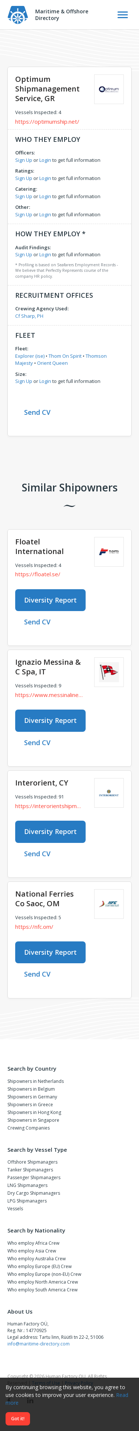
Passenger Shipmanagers (33, 1177)
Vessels (15, 1208)
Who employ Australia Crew (36, 1258)
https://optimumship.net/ (47, 121)
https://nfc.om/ (34, 926)
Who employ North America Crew (42, 1282)
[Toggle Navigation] (123, 15)
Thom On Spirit (65, 356)
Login (45, 160)
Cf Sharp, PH (29, 316)
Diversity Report (50, 600)
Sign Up (23, 160)
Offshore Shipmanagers (32, 1162)
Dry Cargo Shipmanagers (33, 1193)
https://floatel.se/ (37, 574)
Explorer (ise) (29, 356)
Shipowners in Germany (32, 1097)
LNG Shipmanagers (27, 1185)
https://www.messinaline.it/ (49, 694)
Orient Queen (52, 363)
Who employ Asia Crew (31, 1251)
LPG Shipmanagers (27, 1201)
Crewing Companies (28, 1128)
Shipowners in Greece (30, 1104)
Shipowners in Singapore (33, 1120)
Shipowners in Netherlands (35, 1081)
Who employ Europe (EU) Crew (39, 1266)
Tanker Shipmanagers (30, 1170)
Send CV (37, 412)
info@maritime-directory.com (38, 1344)
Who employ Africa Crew (33, 1243)
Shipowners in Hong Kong (34, 1112)
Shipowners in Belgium (31, 1089)
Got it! (17, 1418)
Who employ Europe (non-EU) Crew (44, 1274)
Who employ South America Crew (42, 1290)
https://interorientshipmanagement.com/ (49, 806)
